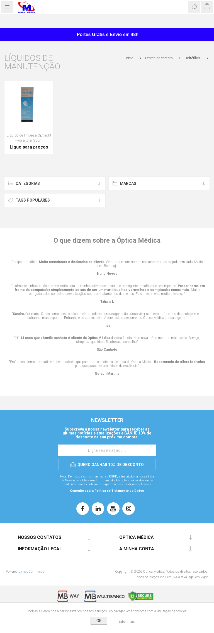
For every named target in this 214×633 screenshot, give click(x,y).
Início (129, 58)
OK (98, 620)
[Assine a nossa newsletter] (107, 450)
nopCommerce (33, 572)
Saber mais (126, 622)
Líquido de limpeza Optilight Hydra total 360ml (29, 137)
